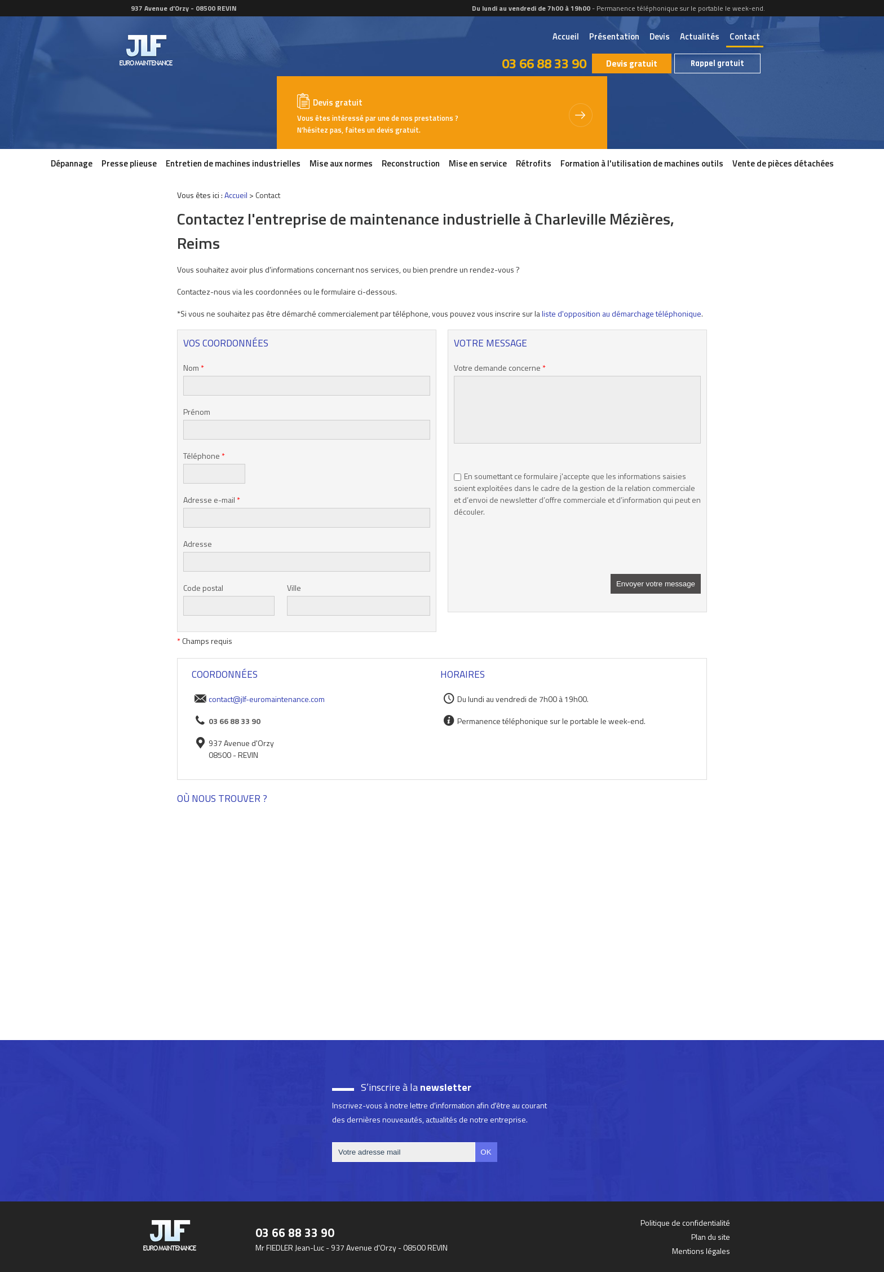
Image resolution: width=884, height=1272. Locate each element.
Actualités (699, 36)
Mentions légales (701, 1251)
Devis (659, 36)
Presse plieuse (129, 163)
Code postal (203, 588)
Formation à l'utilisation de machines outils (641, 163)
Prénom (196, 412)
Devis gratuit (631, 63)
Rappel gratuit (717, 63)
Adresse (197, 544)
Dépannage (71, 163)
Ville (294, 588)
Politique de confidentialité (685, 1223)
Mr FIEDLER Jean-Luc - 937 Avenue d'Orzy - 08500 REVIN (351, 1247)
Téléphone (204, 456)
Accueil (565, 36)
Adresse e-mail (211, 500)
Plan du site (710, 1237)
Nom (193, 368)
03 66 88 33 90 (544, 63)
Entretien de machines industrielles (233, 163)
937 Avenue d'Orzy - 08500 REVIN (183, 8)
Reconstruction (411, 163)
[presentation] (539, 552)
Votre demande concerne (500, 368)
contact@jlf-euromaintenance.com (267, 699)
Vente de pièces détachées (783, 163)
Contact (745, 36)
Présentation (614, 36)
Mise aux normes (341, 163)
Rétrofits (533, 163)
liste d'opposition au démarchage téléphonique (621, 313)
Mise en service (478, 163)
